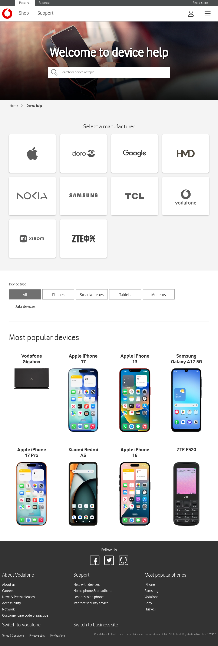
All (25, 294)
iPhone (150, 584)
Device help (34, 106)
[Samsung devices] (83, 196)
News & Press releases (18, 597)
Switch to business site (95, 625)
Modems (158, 294)
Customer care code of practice (25, 615)
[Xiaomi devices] (32, 238)
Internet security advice (91, 603)
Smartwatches (92, 294)
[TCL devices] (134, 196)
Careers (7, 591)
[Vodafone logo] (7, 14)
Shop (24, 13)
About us (8, 584)
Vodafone (152, 597)
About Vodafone (18, 575)
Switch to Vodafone (21, 625)
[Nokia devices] (32, 196)
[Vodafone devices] (185, 196)
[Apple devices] (32, 153)
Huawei (150, 609)
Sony (148, 603)
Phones (58, 294)
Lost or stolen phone (88, 597)
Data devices (25, 306)
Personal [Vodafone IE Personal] (24, 3)
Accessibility (11, 603)
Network (8, 609)
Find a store (200, 3)
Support (45, 13)
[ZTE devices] (83, 238)
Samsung (151, 591)
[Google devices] (134, 153)
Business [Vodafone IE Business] (44, 3)
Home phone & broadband (92, 591)
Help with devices (86, 584)
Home (14, 106)
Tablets (125, 294)
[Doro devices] (83, 153)
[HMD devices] (185, 153)
